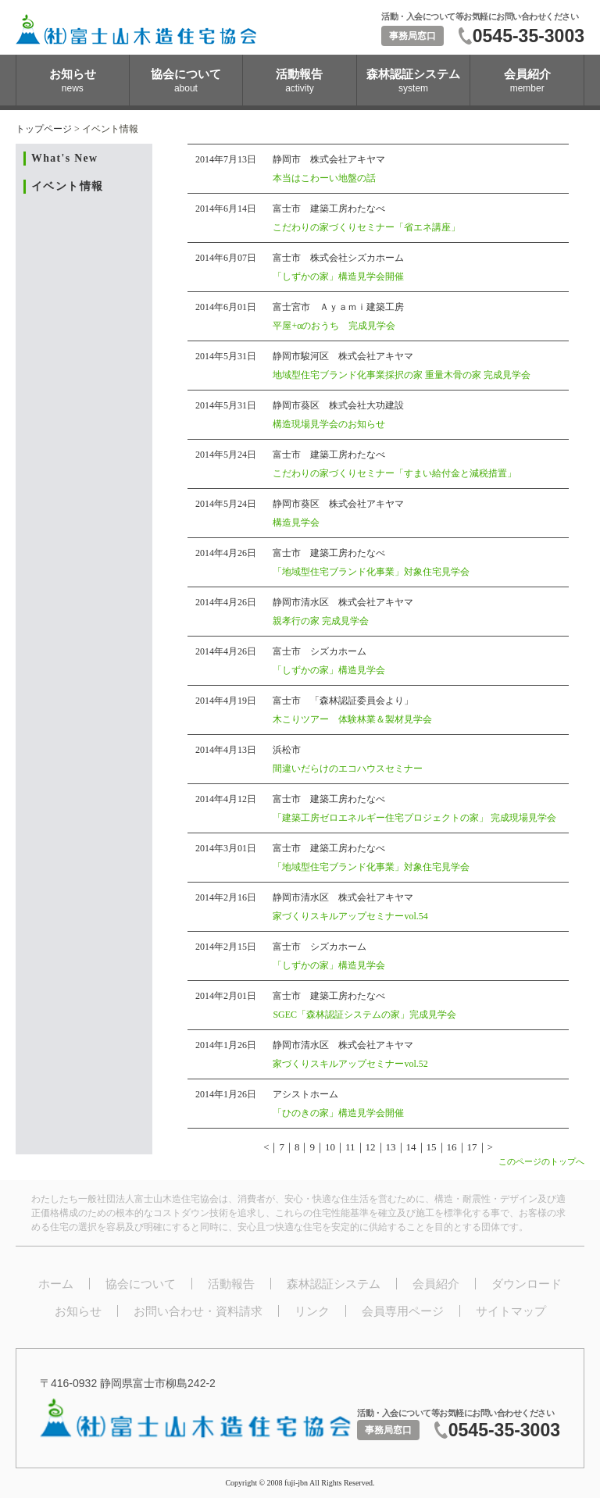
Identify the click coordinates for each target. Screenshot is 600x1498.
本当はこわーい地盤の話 (324, 178)
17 (472, 1147)
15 (432, 1147)
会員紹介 (435, 1283)
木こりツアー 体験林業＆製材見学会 (352, 719)
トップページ (44, 128)
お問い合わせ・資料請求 (198, 1311)
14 (411, 1147)
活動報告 (231, 1283)
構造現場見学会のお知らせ (329, 424)
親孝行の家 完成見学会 (321, 620)
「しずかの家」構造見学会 (329, 670)
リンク (312, 1311)
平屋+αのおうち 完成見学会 (334, 325)
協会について (140, 1283)
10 (330, 1147)
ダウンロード (526, 1283)
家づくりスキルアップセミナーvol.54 (350, 916)
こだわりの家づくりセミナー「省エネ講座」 (366, 227)
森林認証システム (333, 1283)
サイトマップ (511, 1311)
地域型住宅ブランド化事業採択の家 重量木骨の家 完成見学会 (401, 374)
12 (371, 1147)
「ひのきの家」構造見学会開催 (338, 1112)
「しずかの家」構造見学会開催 (338, 276)
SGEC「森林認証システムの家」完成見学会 (364, 1014)
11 (350, 1147)
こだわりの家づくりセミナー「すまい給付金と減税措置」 (394, 473)
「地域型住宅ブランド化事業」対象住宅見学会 (371, 571)
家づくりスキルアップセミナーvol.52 (350, 1063)
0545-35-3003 (528, 36)
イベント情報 (67, 186)
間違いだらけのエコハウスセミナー (348, 768)
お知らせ (78, 1311)
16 (452, 1147)
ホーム (55, 1283)
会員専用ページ (403, 1311)
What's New (64, 158)
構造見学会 (296, 522)
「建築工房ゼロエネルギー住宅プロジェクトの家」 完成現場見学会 (414, 817)
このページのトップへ (541, 1161)
